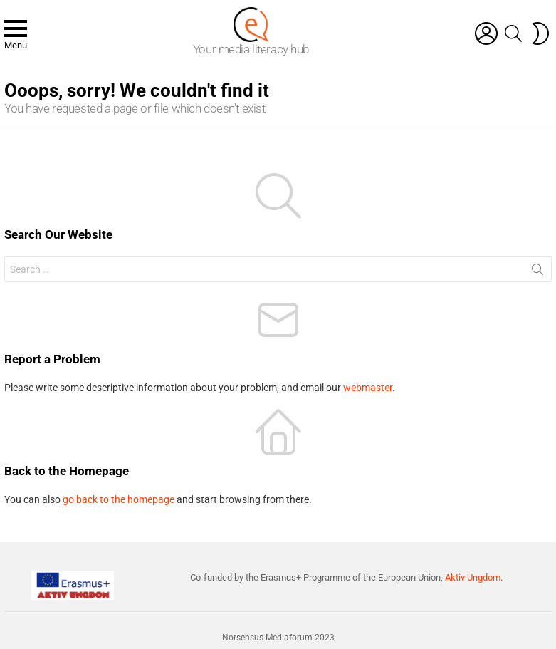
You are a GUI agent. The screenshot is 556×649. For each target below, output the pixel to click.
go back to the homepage (118, 499)
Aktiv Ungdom (472, 577)
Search (537, 272)
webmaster (367, 387)
